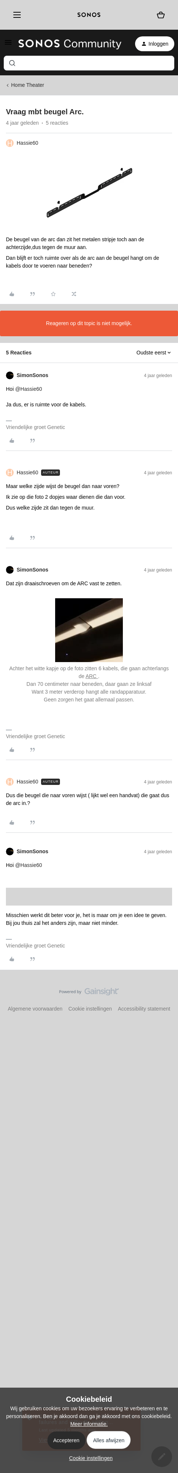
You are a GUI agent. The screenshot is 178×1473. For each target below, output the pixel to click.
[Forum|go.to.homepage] (70, 44)
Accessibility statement (144, 1009)
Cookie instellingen (90, 1009)
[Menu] (15, 15)
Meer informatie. (89, 1424)
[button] (8, 45)
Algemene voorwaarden (35, 1009)
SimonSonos (32, 375)
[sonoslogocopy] (89, 15)
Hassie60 (27, 143)
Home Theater (27, 85)
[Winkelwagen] (161, 15)
